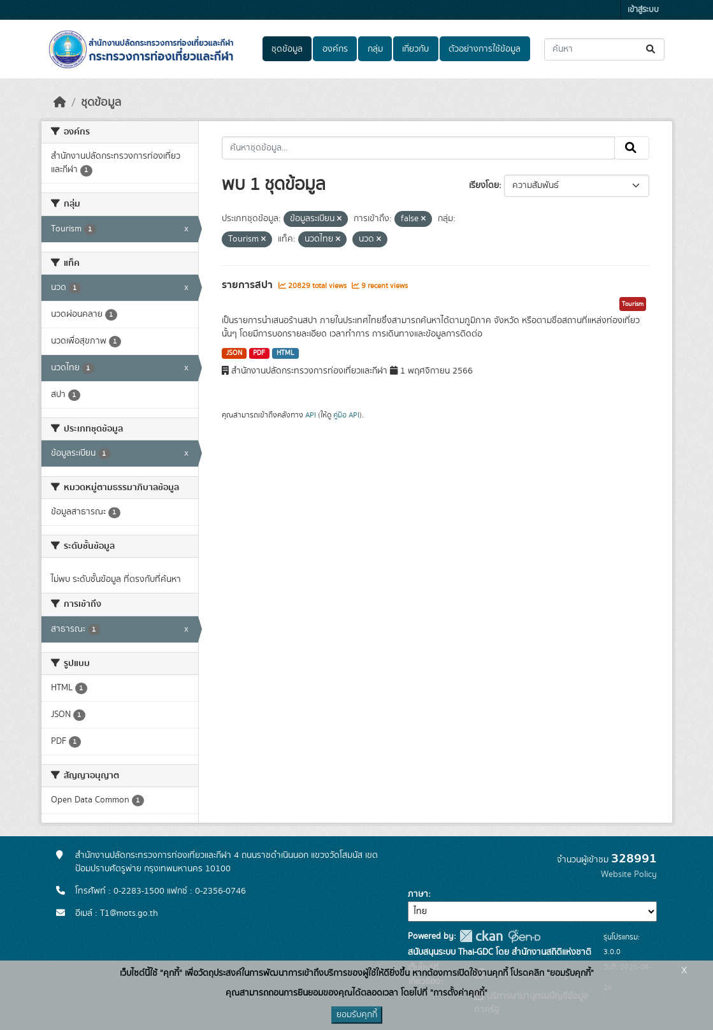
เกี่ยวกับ (415, 49)
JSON (234, 353)
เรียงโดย (484, 185)
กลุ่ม (375, 49)
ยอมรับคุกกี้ (356, 1014)
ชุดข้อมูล (287, 49)
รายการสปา (248, 285)
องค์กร (335, 49)
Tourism (633, 304)
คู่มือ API (346, 415)
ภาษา (418, 894)
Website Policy (629, 874)
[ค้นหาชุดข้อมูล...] (604, 49)
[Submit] (651, 49)
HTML (285, 353)
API (310, 415)
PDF (259, 353)
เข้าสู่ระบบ (643, 10)
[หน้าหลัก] (60, 102)
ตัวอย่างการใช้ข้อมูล (485, 49)
